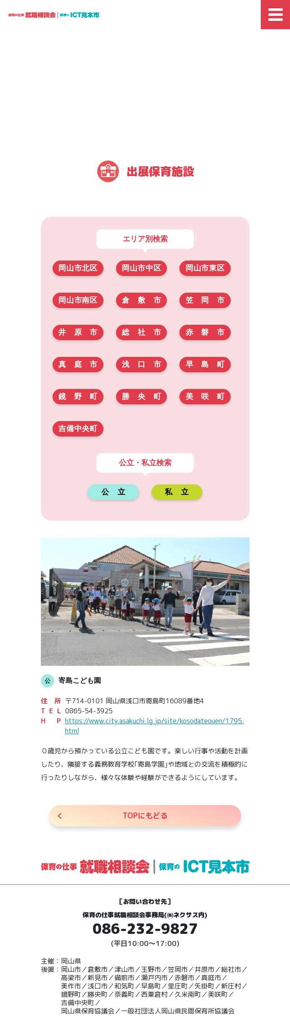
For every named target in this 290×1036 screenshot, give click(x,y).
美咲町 (205, 396)
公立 (113, 492)
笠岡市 (205, 300)
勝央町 (141, 396)
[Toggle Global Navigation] (275, 14)
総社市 (141, 332)
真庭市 (77, 364)
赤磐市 (205, 332)
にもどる (145, 815)
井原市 (77, 332)
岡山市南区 (77, 300)
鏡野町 (77, 396)
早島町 (205, 364)
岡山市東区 (205, 268)
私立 (177, 492)
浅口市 (141, 364)
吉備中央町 (77, 428)
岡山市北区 (77, 268)
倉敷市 (141, 300)
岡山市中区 (141, 268)
